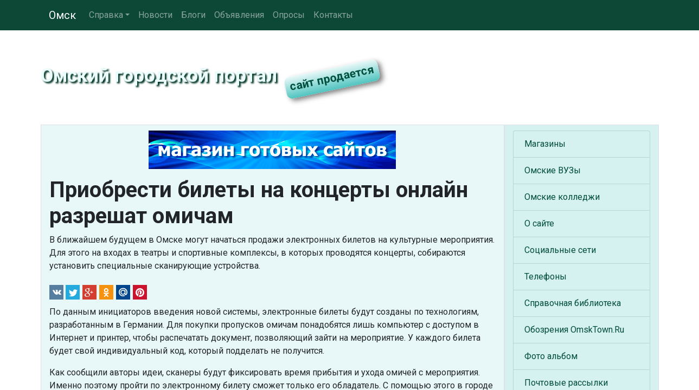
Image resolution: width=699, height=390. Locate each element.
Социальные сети (560, 250)
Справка (106, 15)
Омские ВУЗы (552, 170)
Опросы (289, 15)
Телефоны (545, 276)
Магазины (545, 144)
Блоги (193, 15)
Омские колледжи (562, 197)
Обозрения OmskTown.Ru (574, 329)
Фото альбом (551, 356)
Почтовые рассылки (566, 383)
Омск (62, 15)
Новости (155, 15)
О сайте (539, 223)
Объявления (239, 15)
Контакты (333, 15)
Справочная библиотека (572, 303)
